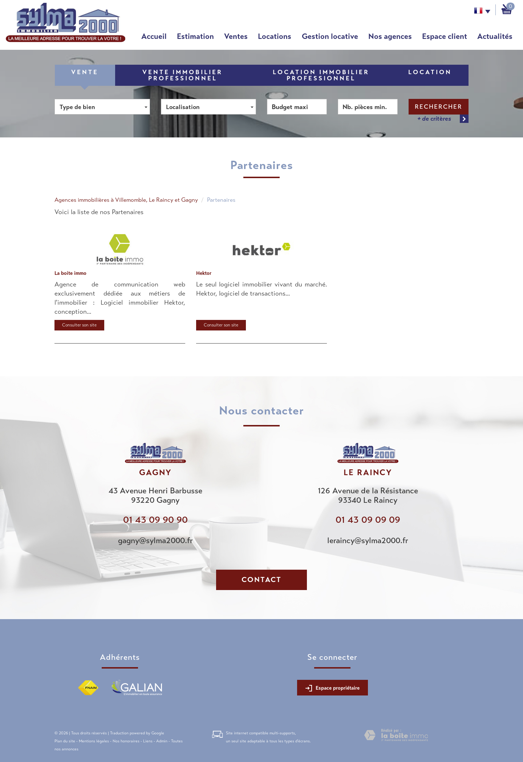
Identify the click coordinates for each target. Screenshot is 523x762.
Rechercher (438, 107)
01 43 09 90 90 (155, 520)
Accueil (154, 36)
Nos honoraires (126, 740)
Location (430, 72)
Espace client (444, 36)
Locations (274, 36)
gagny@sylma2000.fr (155, 540)
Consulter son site (79, 325)
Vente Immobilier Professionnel (182, 75)
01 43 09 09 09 (368, 520)
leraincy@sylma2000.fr (367, 540)
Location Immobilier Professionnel (321, 75)
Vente (84, 72)
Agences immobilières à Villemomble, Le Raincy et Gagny (126, 200)
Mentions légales (94, 740)
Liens (148, 740)
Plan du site (64, 740)
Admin (161, 740)
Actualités (494, 36)
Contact (261, 579)
